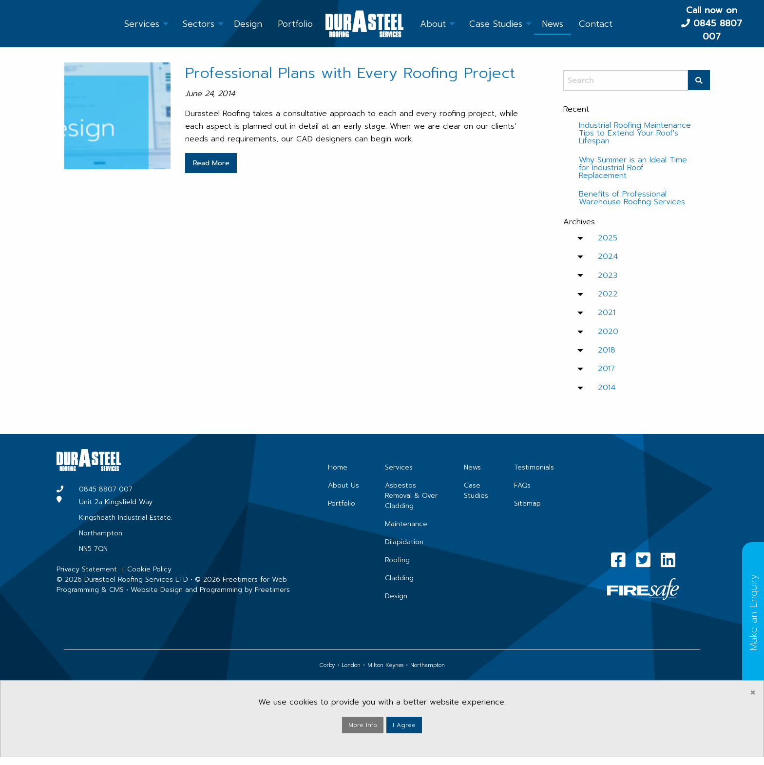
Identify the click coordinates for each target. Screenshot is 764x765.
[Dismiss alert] (753, 692)
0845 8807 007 (717, 30)
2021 (606, 312)
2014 (607, 387)
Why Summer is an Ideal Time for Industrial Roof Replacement (633, 167)
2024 (608, 256)
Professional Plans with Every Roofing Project (350, 72)
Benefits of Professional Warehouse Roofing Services (632, 198)
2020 (608, 331)
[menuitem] (142, 23)
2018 (606, 350)
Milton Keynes (385, 665)
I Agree (404, 725)
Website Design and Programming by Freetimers (210, 590)
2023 (607, 275)
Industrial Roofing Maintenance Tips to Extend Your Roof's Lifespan (635, 133)
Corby (327, 665)
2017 (606, 368)
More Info (362, 725)
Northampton (427, 665)
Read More (211, 162)
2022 (608, 294)
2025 (607, 238)
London (351, 665)
